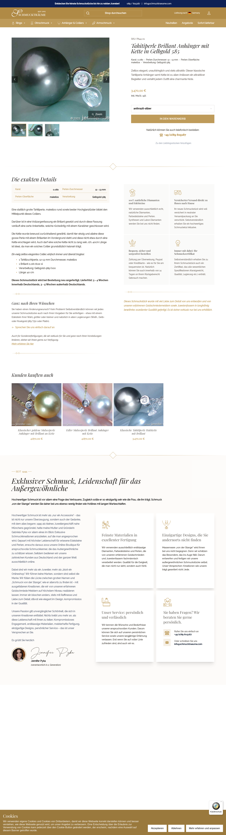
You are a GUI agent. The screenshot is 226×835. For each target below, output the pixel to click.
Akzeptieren (157, 828)
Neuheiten (171, 23)
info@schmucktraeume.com (157, 3)
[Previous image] (15, 79)
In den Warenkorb (173, 118)
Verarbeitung (68, 196)
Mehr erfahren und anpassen (204, 828)
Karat (18, 189)
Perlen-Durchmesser (72, 189)
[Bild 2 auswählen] (35, 130)
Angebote (187, 23)
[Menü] (221, 802)
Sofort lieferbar (206, 23)
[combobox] (172, 108)
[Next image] (106, 79)
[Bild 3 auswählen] (52, 130)
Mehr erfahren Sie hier (23, 344)
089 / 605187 (133, 3)
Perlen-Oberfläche (24, 196)
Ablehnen (176, 828)
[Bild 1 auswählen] (19, 130)
